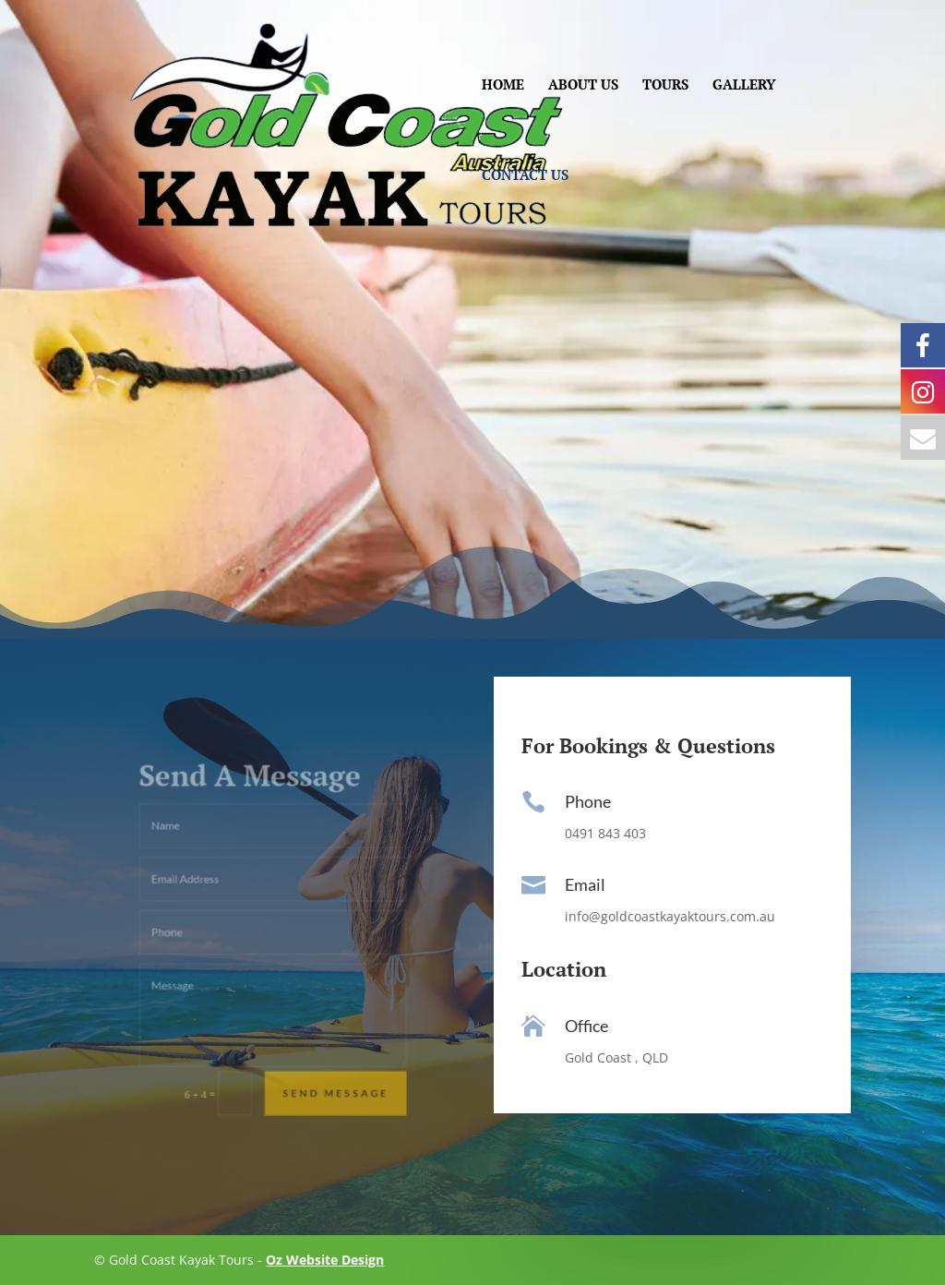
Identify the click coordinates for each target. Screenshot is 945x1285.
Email (585, 884)
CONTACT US (525, 176)
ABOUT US (583, 85)
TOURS (665, 85)
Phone (588, 801)
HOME (503, 85)
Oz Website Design (325, 1259)
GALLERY (743, 85)
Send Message (320, 1055)
